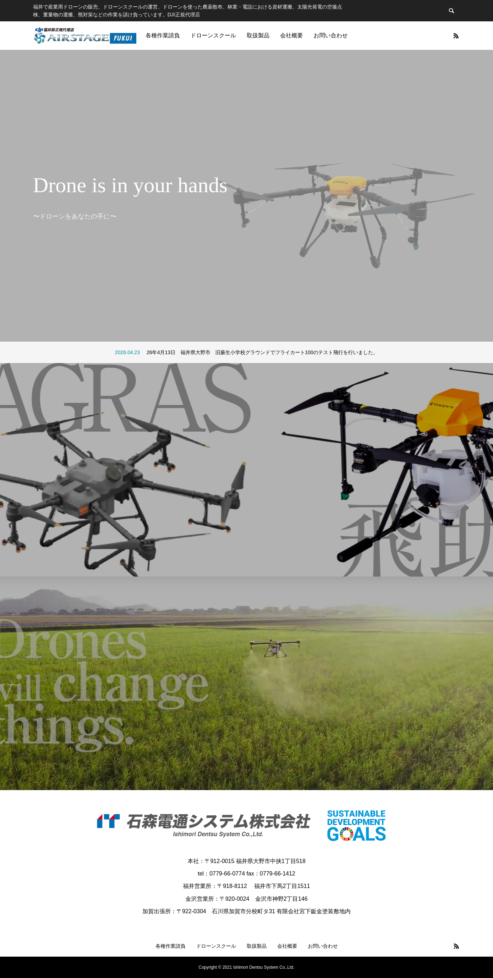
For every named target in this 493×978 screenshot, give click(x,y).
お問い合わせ (331, 35)
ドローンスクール (213, 35)
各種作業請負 (163, 35)
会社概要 (291, 35)
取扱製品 (258, 35)
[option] (246, 196)
